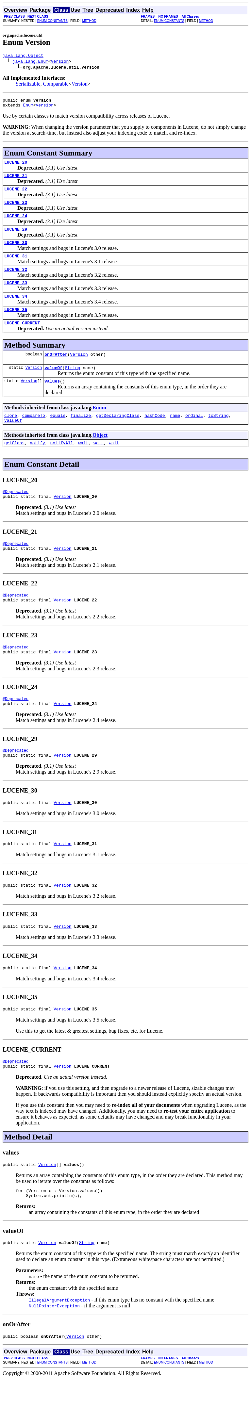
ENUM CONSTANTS (52, 21)
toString (218, 435)
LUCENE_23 (15, 209)
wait (83, 464)
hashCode (154, 435)
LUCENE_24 (15, 223)
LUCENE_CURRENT (22, 338)
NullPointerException (54, 1351)
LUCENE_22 (15, 195)
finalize (81, 435)
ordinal (194, 435)
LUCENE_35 (15, 324)
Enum (28, 108)
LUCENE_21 (15, 180)
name (175, 435)
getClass (14, 464)
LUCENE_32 (15, 281)
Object (100, 455)
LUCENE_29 (15, 238)
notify (37, 464)
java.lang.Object (23, 56)
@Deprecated (15, 514)
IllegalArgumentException (59, 1345)
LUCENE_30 (15, 252)
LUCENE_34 (15, 310)
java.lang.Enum (30, 62)
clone (10, 435)
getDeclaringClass (118, 435)
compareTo (33, 435)
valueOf (53, 385)
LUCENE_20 (15, 166)
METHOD (89, 21)
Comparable (56, 85)
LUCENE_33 (15, 295)
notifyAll (61, 464)
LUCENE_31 (15, 267)
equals (57, 435)
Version (60, 62)
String (72, 385)
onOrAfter (55, 371)
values (52, 399)
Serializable (28, 85)
